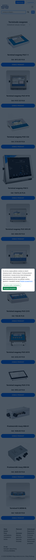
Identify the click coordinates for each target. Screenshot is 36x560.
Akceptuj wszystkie (10, 288)
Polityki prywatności (26, 281)
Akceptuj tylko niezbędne (12, 285)
